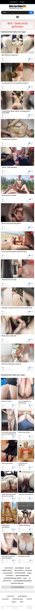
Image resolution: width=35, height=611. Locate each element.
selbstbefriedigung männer (22, 581)
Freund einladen (17, 599)
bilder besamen (9, 568)
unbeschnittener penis (17, 583)
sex (30, 578)
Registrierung (13, 2)
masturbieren (19, 568)
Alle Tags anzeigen (17, 587)
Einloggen (22, 2)
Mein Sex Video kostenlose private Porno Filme (14, 607)
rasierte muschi (7, 570)
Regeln (14, 602)
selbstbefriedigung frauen (12, 578)
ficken (29, 573)
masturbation (9, 575)
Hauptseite (10, 596)
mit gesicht (28, 570)
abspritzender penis (22, 575)
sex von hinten (8, 573)
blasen (28, 568)
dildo (25, 578)
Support (29, 599)
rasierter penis (7, 580)
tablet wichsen (18, 570)
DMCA (21, 602)
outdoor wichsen (20, 573)
